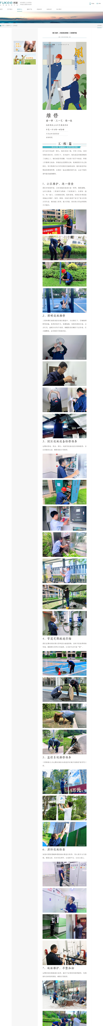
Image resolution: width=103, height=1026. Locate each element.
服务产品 (29, 9)
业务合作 (49, 9)
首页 (1, 9)
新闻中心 (19, 9)
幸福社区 (39, 9)
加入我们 (58, 9)
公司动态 (15, 25)
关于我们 (9, 9)
